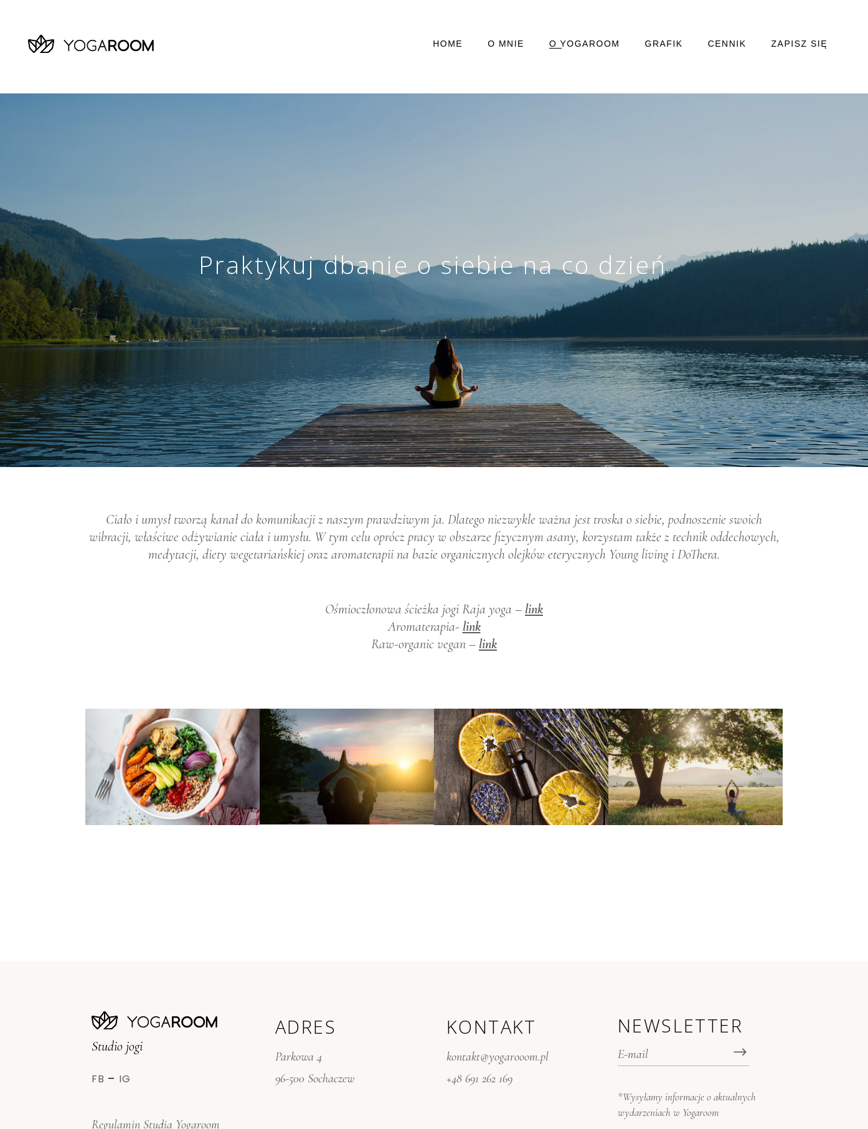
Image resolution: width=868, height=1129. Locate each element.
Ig (125, 1079)
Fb (98, 1079)
